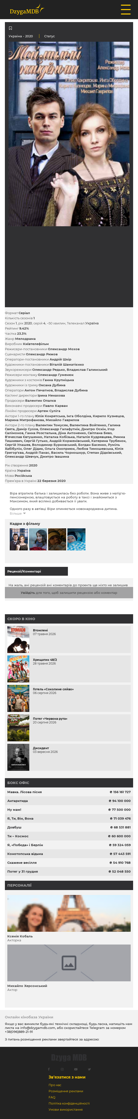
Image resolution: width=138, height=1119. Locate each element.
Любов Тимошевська (94, 449)
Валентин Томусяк (52, 425)
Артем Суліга (48, 411)
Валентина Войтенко (88, 425)
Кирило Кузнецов (108, 416)
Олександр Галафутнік (60, 429)
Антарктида (17, 801)
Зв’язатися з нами (67, 1077)
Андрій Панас (37, 452)
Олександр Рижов (42, 354)
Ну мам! (14, 810)
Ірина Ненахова (51, 395)
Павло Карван (55, 406)
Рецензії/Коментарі (24, 571)
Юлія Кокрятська (50, 416)
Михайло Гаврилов (62, 420)
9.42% (24, 328)
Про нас (55, 1085)
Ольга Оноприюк (60, 449)
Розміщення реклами (66, 1091)
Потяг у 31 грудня (22, 871)
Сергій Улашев (17, 445)
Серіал (24, 313)
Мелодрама (25, 339)
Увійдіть (28, 593)
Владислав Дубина (71, 390)
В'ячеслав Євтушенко (23, 437)
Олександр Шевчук (21, 456)
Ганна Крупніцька (58, 380)
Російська (23, 476)
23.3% (21, 333)
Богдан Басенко (92, 445)
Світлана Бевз (100, 433)
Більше (16, 513)
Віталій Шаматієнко (67, 364)
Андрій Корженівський (69, 441)
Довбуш (14, 827)
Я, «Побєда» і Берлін (25, 845)
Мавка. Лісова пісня (24, 792)
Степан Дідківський (104, 452)
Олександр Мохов (64, 349)
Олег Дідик (33, 449)
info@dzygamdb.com (37, 1028)
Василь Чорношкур (68, 452)
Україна (15, 36)
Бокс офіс (18, 783)
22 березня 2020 (51, 481)
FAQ (52, 1097)
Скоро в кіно (21, 619)
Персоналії (19, 885)
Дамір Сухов (27, 429)
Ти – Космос (18, 836)
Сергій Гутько (36, 441)
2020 (33, 465)
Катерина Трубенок (108, 441)
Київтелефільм (36, 344)
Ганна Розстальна (40, 433)
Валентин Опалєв (40, 400)
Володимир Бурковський (54, 445)
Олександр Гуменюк (56, 375)
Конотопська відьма (25, 854)
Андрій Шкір (60, 359)
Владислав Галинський (87, 370)
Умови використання (66, 1109)
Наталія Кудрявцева (94, 437)
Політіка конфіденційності (69, 1103)
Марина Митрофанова (24, 420)
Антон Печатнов (38, 390)
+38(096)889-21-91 (19, 1032)
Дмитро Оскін (93, 429)
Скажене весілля (22, 863)
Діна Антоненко (72, 433)
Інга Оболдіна (79, 416)
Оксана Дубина (52, 385)
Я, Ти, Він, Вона (20, 818)
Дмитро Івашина (54, 456)
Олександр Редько (48, 370)
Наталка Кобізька (59, 437)
